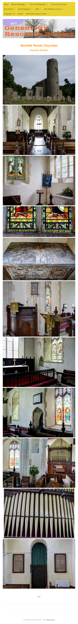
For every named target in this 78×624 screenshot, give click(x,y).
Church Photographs (39, 4)
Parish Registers (25, 9)
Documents (9, 9)
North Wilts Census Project (37, 14)
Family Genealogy (19, 4)
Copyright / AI (9, 14)
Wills (38, 9)
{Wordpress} (50, 620)
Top (39, 596)
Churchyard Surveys (58, 4)
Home (6, 4)
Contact (20, 14)
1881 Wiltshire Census (54, 9)
